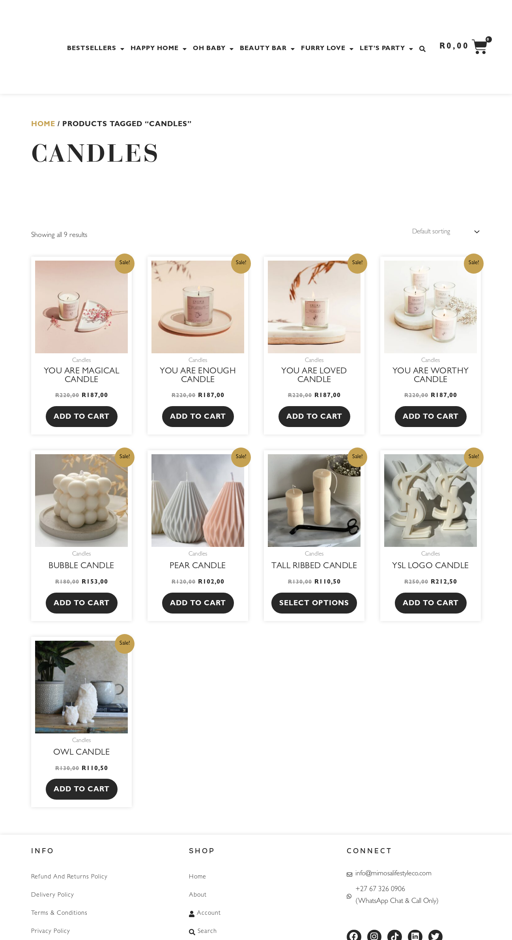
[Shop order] (442, 232)
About (198, 894)
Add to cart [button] (82, 418)
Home (43, 125)
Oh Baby (214, 49)
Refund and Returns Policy (69, 878)
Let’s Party (387, 49)
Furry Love (328, 49)
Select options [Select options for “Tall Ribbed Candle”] (314, 604)
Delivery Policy (52, 894)
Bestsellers (97, 49)
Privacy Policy (50, 927)
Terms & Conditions (59, 911)
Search (203, 927)
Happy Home (160, 49)
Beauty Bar (268, 49)
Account (205, 911)
